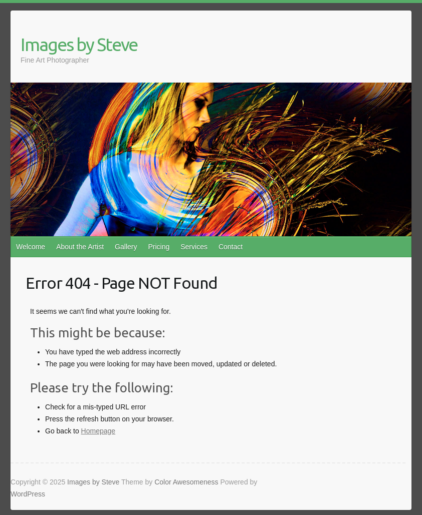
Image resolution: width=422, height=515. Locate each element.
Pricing (158, 247)
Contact (231, 247)
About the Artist (80, 247)
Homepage (98, 431)
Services (193, 247)
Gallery (126, 247)
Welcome (30, 247)
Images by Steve (79, 44)
